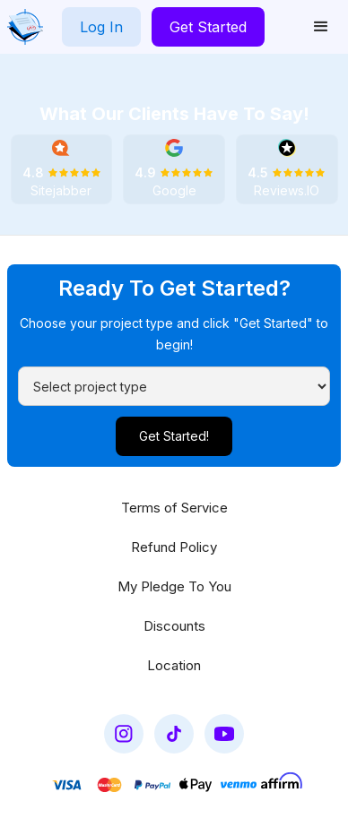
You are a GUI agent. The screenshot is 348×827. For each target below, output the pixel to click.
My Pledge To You (174, 586)
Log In (101, 27)
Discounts (174, 625)
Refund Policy (174, 547)
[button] (321, 27)
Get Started (208, 27)
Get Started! (174, 436)
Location (174, 665)
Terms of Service (174, 507)
